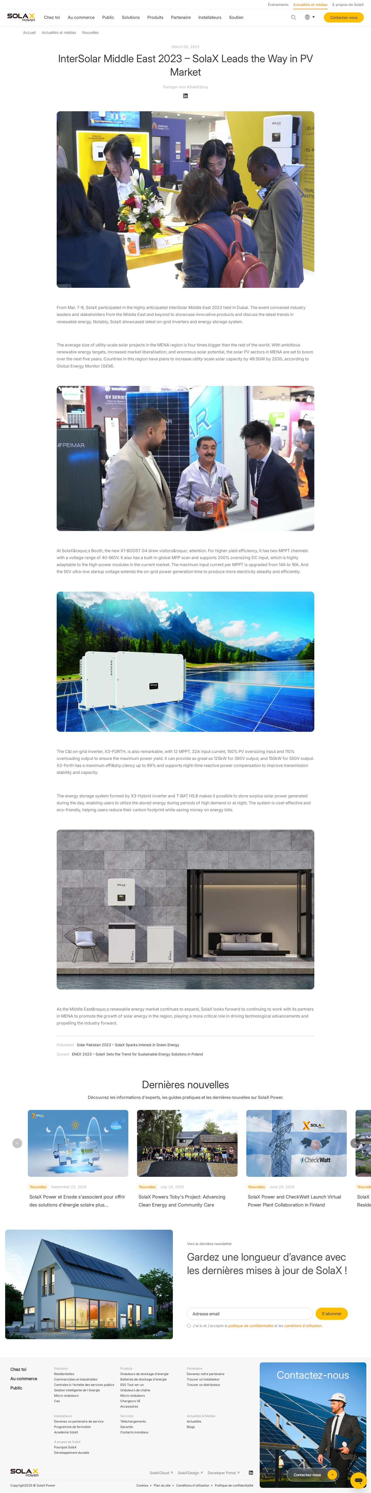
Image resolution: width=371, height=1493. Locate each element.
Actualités (194, 1421)
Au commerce (81, 17)
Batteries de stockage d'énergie (143, 1379)
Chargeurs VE (130, 1401)
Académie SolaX (66, 1432)
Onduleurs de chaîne (135, 1390)
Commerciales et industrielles (75, 1379)
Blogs (191, 1427)
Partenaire (181, 17)
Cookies (142, 1485)
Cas (57, 1401)
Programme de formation (72, 1427)
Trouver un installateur (203, 1379)
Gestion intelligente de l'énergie (77, 1390)
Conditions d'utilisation (192, 1485)
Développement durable (71, 1453)
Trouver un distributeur (203, 1385)
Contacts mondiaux (134, 1432)
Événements (278, 4)
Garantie (126, 1427)
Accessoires (129, 1406)
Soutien (236, 17)
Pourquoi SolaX (65, 1447)
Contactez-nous (343, 17)
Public (108, 17)
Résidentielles (64, 1374)
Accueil (29, 32)
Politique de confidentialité (234, 1485)
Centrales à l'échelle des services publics (84, 1385)
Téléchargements (133, 1421)
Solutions (131, 17)
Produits (155, 17)
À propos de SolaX (348, 4)
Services (126, 1416)
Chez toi (52, 17)
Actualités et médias (310, 4)
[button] (355, 1143)
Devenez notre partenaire (205, 1374)
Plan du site (162, 1485)
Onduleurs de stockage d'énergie (144, 1374)
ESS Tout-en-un (132, 1385)
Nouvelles (90, 32)
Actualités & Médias (201, 1416)
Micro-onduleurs (66, 1395)
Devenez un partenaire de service (79, 1421)
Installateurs (209, 17)
